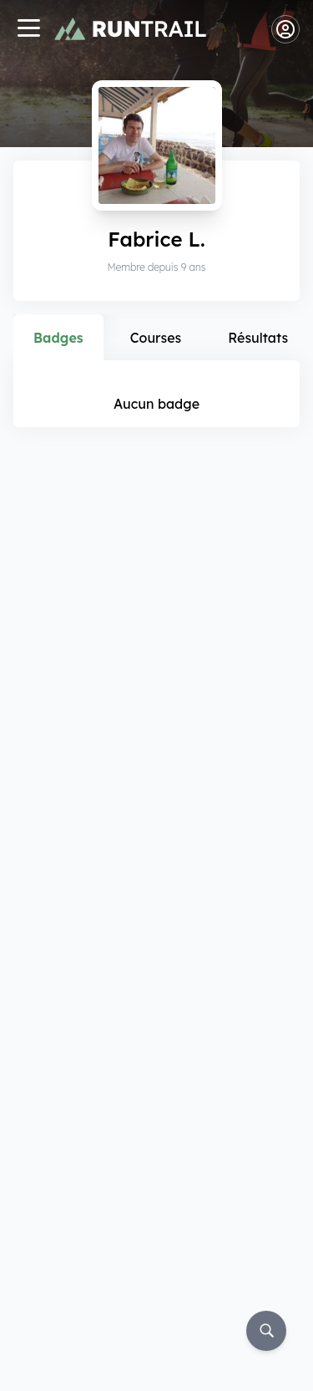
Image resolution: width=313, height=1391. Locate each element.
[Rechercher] (266, 1331)
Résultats (258, 337)
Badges (58, 337)
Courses (156, 337)
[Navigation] (28, 30)
